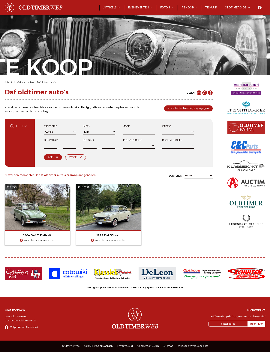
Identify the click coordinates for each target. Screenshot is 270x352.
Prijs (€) (88, 140)
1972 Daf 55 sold (109, 235)
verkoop (10, 111)
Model (127, 126)
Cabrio (166, 126)
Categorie (50, 126)
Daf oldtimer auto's (46, 82)
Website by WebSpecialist (193, 345)
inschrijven (256, 323)
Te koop (188, 7)
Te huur (211, 7)
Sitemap (168, 345)
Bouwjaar (51, 140)
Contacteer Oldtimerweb (20, 320)
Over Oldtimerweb (16, 316)
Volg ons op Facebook (24, 327)
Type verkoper (132, 140)
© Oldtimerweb (71, 345)
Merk (86, 126)
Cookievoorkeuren (148, 345)
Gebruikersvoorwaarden (98, 345)
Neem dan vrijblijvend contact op (148, 287)
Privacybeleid (125, 345)
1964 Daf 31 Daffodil (37, 235)
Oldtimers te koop (26, 82)
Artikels (110, 7)
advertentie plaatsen (116, 107)
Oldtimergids (235, 7)
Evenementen (138, 7)
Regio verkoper (172, 140)
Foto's (165, 7)
